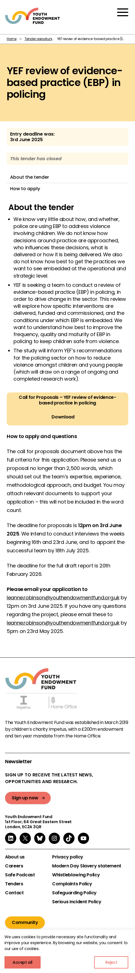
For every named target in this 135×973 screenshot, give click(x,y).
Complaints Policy (72, 884)
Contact (14, 893)
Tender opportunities (41, 38)
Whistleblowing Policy (76, 875)
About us (15, 857)
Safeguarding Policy (74, 893)
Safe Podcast (20, 875)
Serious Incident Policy (76, 902)
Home (12, 38)
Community (25, 922)
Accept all (22, 962)
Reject (111, 962)
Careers (14, 866)
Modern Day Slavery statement (86, 866)
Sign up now (25, 798)
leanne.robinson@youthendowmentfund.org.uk (63, 597)
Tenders (14, 884)
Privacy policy (67, 857)
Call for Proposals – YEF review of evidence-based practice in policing (67, 400)
